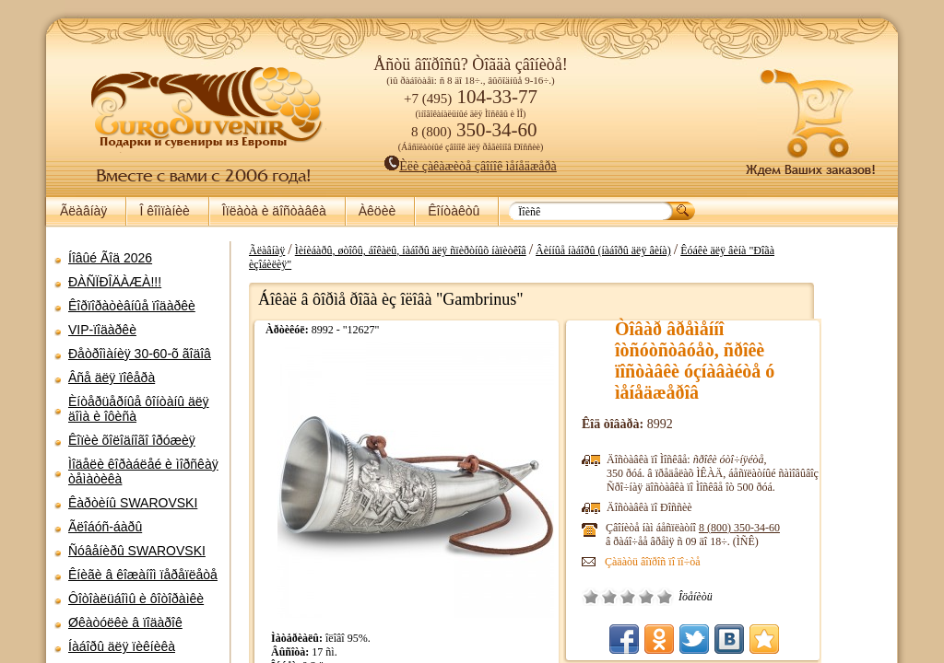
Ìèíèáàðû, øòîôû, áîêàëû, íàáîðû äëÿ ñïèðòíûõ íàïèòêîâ (474, 250)
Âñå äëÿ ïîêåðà (111, 377)
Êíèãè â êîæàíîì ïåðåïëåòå (143, 574)
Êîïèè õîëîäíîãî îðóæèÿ (131, 440)
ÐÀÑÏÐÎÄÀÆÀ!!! (114, 281)
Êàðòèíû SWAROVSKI (132, 502)
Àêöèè (377, 211)
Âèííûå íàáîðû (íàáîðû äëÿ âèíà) (667, 250)
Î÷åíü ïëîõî (654, 583)
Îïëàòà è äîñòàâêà (274, 211)
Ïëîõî (673, 583)
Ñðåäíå (691, 583)
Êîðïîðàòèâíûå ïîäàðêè (131, 305)
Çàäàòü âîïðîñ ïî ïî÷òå (716, 547)
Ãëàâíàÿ (83, 211)
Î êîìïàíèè (164, 211)
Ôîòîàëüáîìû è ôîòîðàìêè (136, 598)
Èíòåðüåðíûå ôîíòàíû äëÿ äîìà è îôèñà (138, 409)
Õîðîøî (710, 583)
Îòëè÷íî (728, 583)
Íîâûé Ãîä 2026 (110, 257)
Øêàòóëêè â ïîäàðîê (125, 622)
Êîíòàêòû (453, 211)
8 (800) (803, 513)
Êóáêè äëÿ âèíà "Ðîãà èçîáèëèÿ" (813, 250)
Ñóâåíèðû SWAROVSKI (137, 550)
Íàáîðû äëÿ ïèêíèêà (121, 646)
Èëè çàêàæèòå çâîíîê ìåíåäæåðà (470, 166)
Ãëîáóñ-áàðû (105, 526)
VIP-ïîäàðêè (102, 329)
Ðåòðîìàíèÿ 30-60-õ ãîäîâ (139, 353)
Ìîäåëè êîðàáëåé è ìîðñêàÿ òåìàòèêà (143, 471)
